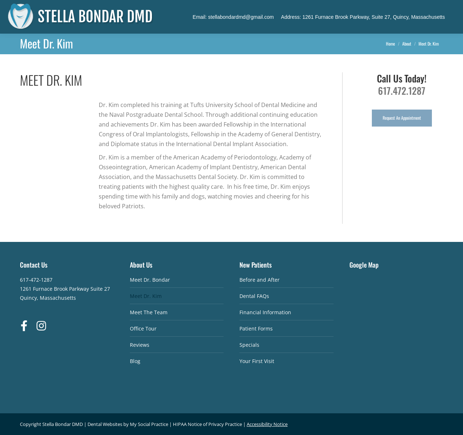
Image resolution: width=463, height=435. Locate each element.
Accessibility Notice (267, 424)
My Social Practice (148, 424)
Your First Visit (256, 361)
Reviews (139, 344)
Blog (135, 361)
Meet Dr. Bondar (150, 279)
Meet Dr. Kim (146, 296)
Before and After (259, 279)
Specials (249, 344)
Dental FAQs (254, 296)
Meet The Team (148, 312)
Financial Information (265, 312)
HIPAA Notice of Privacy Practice (207, 424)
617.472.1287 (401, 91)
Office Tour (143, 328)
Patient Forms (256, 328)
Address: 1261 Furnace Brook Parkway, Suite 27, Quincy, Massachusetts (363, 17)
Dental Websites (105, 424)
